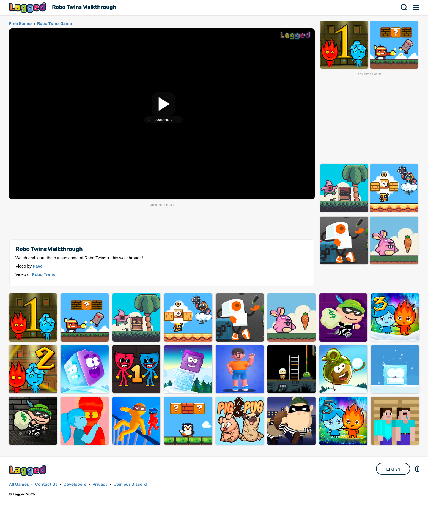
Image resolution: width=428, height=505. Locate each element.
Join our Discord (130, 484)
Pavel (38, 266)
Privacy (100, 484)
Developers (75, 484)
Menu (416, 7)
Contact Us (46, 484)
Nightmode (418, 469)
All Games (19, 484)
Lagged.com (28, 470)
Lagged (28, 7)
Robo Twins (43, 274)
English (393, 469)
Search (404, 7)
